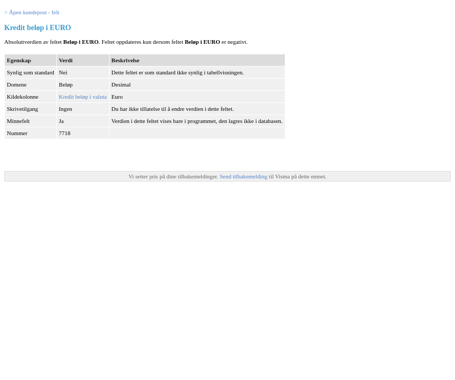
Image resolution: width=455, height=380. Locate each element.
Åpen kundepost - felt (34, 12)
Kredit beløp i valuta (83, 96)
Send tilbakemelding (244, 176)
